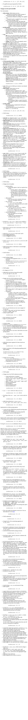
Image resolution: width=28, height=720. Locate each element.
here (14, 522)
